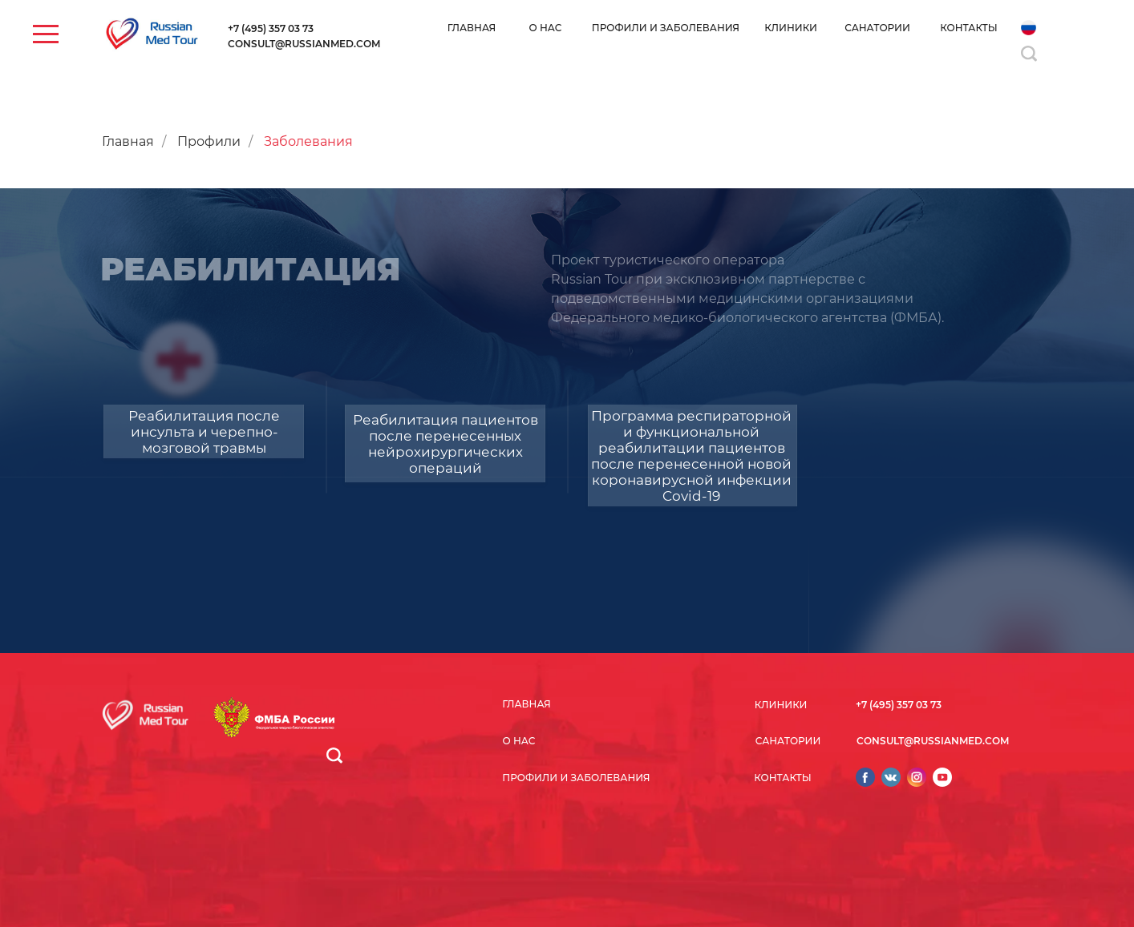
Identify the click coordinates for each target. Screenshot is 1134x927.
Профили (209, 141)
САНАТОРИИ (877, 28)
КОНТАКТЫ (969, 28)
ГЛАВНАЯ (472, 28)
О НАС (545, 28)
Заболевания (308, 141)
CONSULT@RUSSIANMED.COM (304, 44)
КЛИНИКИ (790, 28)
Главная (128, 141)
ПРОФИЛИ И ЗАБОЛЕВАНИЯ (665, 28)
